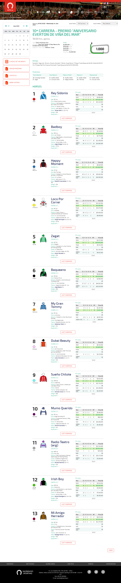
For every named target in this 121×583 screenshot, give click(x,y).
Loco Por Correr (57, 200)
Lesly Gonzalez (59, 358)
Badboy (56, 127)
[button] (68, 119)
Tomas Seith (58, 110)
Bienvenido (10, 564)
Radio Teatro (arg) (60, 443)
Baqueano (58, 270)
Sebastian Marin (59, 324)
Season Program (15, 68)
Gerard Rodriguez (60, 496)
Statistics (13, 75)
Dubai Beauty (60, 341)
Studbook (104, 7)
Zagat (55, 236)
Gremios (90, 564)
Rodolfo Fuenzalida (60, 181)
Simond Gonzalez (60, 425)
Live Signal (88, 12)
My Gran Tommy (57, 305)
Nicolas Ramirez (59, 462)
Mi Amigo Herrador (58, 514)
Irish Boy (57, 479)
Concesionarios (111, 564)
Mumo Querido (61, 408)
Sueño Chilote (61, 374)
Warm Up (65, 12)
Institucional (30, 564)
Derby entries (14, 82)
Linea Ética (70, 564)
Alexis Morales (59, 253)
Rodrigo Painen (59, 535)
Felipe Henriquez (60, 219)
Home (42, 12)
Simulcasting (102, 12)
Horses (76, 12)
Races (54, 12)
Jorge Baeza (58, 287)
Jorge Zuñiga (58, 144)
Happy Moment (57, 162)
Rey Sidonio (59, 93)
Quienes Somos (50, 564)
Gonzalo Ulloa (59, 392)
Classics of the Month (17, 61)
